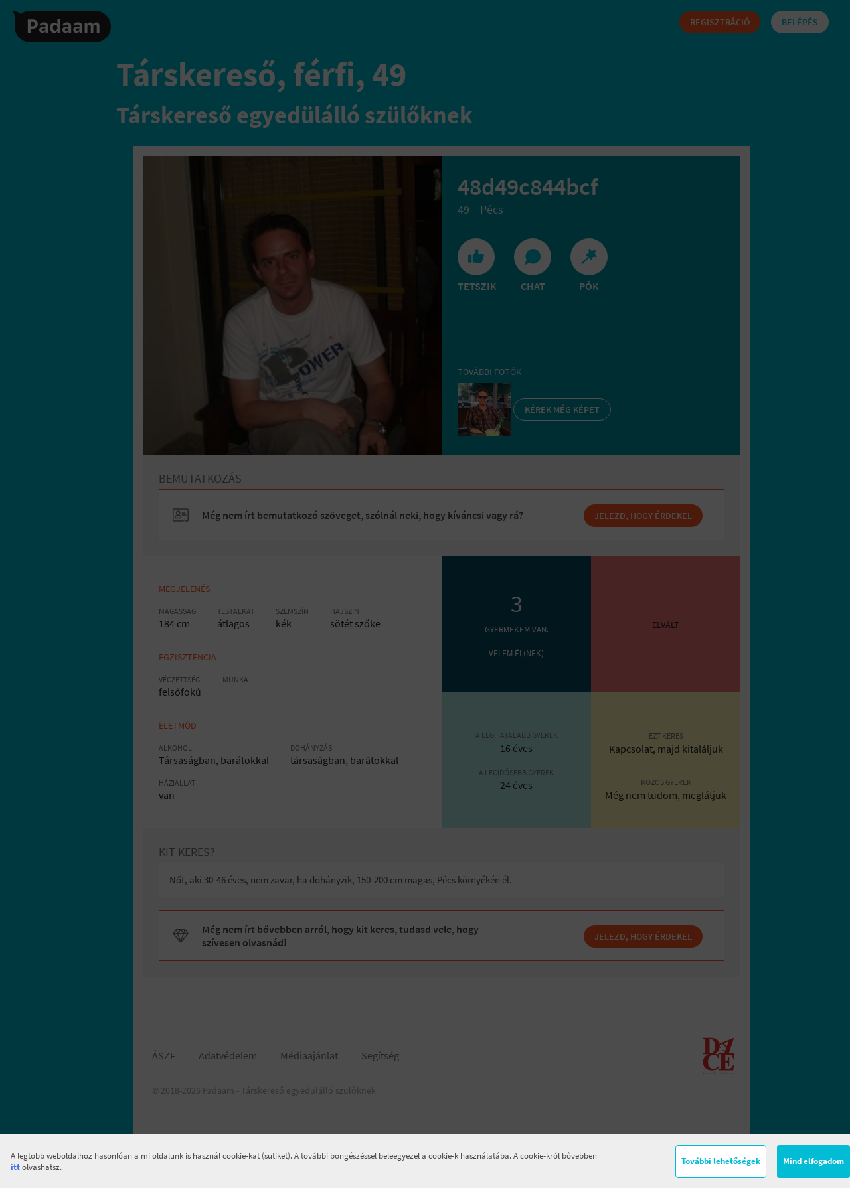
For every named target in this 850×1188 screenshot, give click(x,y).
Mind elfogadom (813, 1161)
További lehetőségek (720, 1161)
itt (15, 1167)
